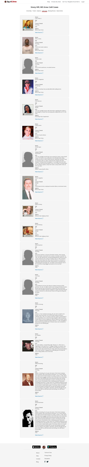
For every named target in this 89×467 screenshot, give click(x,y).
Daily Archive (60, 11)
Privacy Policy (47, 455)
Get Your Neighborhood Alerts (71, 2)
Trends (34, 11)
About (37, 453)
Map (48, 2)
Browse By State (56, 2)
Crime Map (29, 11)
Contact (38, 459)
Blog (37, 462)
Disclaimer (47, 458)
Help (37, 456)
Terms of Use (48, 452)
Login (83, 2)
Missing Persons (52, 11)
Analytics (39, 11)
